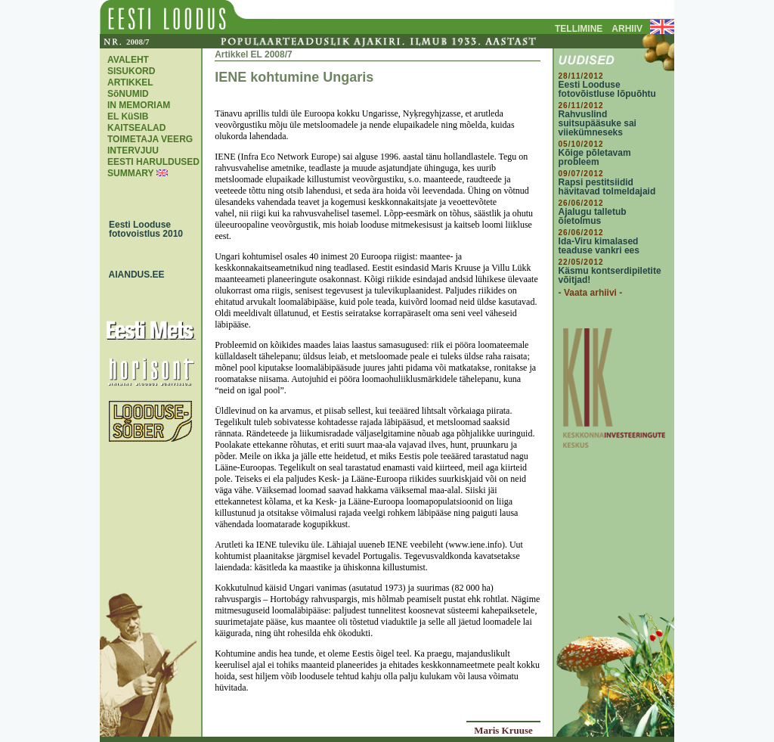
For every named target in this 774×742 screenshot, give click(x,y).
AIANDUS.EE (133, 274)
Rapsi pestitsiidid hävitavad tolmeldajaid (607, 187)
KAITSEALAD (136, 128)
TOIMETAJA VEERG (150, 139)
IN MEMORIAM (138, 105)
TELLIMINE (578, 28)
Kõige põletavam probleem (595, 157)
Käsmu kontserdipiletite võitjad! (610, 275)
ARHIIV (626, 28)
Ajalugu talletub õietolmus (593, 216)
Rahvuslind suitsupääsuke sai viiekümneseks (597, 123)
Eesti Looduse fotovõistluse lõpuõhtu (607, 89)
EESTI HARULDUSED (153, 162)
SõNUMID (128, 93)
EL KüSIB (127, 116)
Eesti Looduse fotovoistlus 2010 (142, 229)
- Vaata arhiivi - (591, 292)
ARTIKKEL (130, 82)
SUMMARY (130, 173)
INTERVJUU (133, 150)
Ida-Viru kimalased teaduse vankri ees (599, 246)
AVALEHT (128, 59)
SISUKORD (131, 71)
